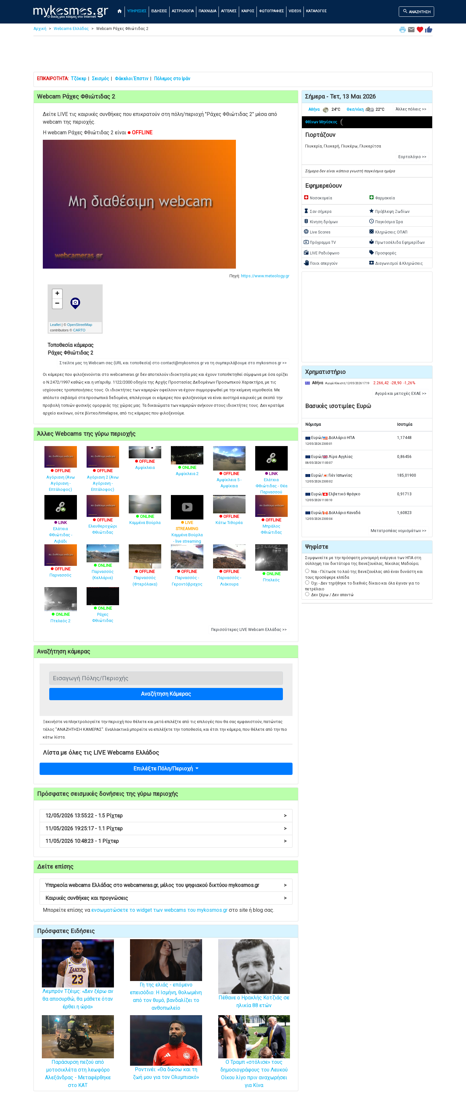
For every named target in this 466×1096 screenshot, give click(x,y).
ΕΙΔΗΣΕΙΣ (159, 11)
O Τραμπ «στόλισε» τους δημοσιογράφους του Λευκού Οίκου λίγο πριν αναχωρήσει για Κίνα (254, 1060)
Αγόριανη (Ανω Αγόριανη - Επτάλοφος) (60, 473)
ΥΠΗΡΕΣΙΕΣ (136, 11)
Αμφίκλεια (145, 460)
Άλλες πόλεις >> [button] (411, 109)
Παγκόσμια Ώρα (386, 221)
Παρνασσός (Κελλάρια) (103, 565)
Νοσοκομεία (317, 197)
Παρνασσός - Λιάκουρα (229, 570)
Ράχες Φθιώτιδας (103, 608)
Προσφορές (382, 252)
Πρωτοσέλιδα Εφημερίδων (397, 242)
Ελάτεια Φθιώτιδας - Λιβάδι (60, 524)
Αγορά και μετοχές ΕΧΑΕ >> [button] (400, 393)
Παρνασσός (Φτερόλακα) (145, 570)
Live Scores (317, 231)
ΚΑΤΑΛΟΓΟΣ (316, 11)
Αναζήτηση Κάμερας (166, 694)
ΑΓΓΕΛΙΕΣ (229, 11)
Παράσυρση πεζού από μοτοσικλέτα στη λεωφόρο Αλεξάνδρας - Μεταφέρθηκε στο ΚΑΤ (78, 1060)
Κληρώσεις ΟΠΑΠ (388, 231)
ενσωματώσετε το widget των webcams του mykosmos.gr (159, 910)
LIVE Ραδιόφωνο (321, 252)
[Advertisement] (233, 55)
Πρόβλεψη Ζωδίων (389, 211)
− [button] (57, 304)
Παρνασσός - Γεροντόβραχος (187, 570)
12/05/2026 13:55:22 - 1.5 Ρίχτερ (165, 816)
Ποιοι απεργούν (320, 263)
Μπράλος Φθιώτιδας (271, 518)
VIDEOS (295, 11)
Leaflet (55, 325)
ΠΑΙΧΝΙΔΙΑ (207, 11)
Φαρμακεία (382, 197)
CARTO (79, 330)
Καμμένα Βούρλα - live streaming (187, 524)
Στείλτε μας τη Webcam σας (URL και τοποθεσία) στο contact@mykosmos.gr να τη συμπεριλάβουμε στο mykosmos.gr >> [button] (173, 363)
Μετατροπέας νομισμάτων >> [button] (398, 531)
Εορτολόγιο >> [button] (412, 157)
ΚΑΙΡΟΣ (247, 11)
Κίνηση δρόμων (320, 221)
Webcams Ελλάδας (71, 28)
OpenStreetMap (79, 325)
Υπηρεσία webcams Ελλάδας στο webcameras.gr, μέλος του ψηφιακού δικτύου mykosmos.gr (165, 885)
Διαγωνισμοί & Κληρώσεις (396, 263)
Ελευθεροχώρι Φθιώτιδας (103, 518)
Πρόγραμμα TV (319, 242)
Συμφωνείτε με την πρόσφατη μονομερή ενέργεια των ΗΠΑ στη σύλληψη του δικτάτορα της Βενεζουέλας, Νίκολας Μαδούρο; (363, 561)
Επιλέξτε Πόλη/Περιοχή (164, 768)
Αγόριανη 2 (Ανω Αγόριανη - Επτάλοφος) (103, 473)
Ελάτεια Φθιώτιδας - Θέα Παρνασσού (271, 475)
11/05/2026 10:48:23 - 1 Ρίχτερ (165, 841)
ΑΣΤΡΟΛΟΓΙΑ (183, 11)
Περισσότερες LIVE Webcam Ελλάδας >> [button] (249, 629)
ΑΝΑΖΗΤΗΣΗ (417, 11)
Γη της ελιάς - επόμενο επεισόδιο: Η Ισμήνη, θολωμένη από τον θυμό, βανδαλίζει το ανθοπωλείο (166, 984)
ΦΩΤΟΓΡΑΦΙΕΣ (271, 11)
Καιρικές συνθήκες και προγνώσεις (165, 898)
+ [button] (57, 294)
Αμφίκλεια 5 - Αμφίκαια (229, 472)
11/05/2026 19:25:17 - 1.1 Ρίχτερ (165, 828)
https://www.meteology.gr (265, 275)
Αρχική (39, 28)
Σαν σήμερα (317, 211)
